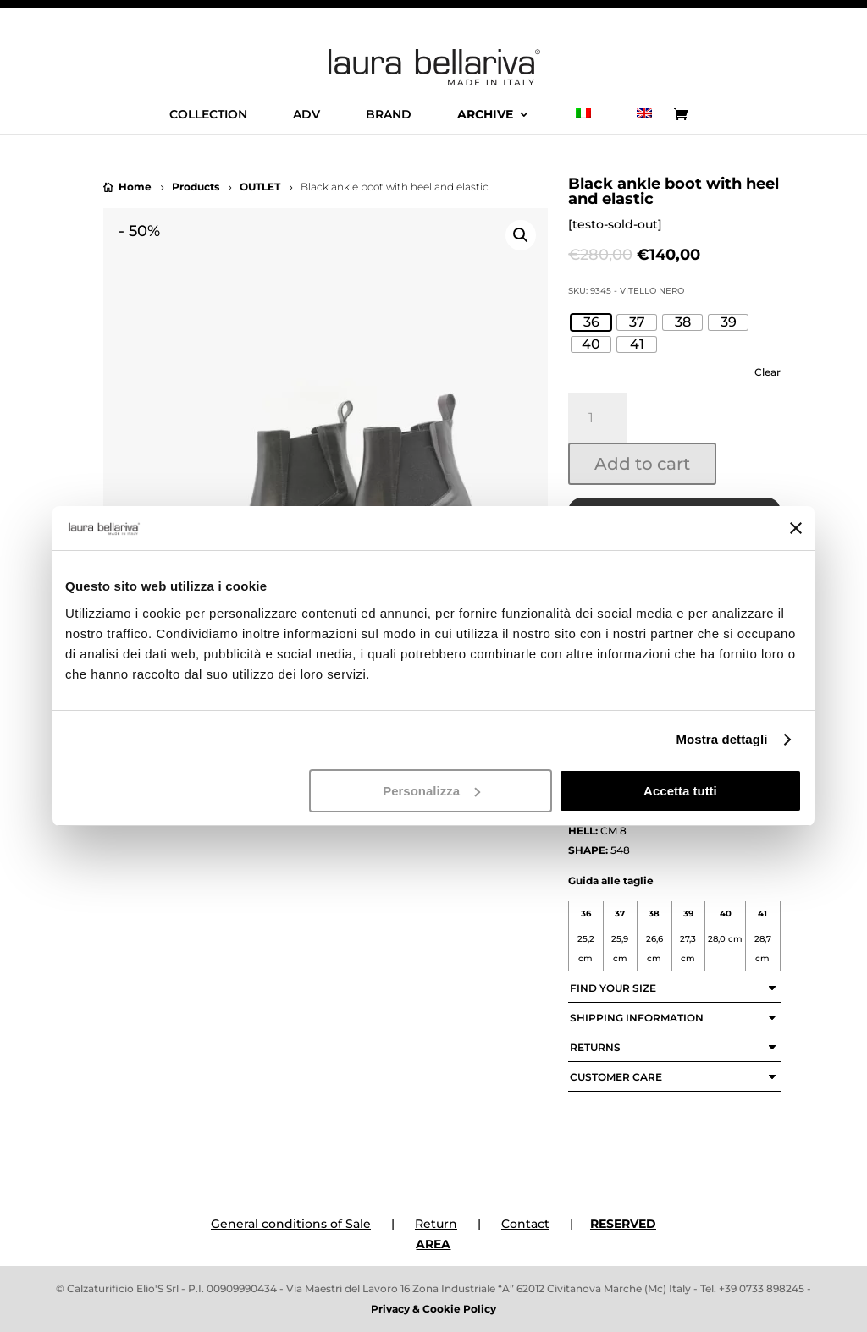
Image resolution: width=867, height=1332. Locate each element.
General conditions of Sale (291, 1223)
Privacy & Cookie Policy (433, 1308)
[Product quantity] (597, 418)
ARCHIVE (485, 115)
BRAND (388, 115)
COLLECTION (208, 115)
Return (436, 1223)
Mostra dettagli (721, 739)
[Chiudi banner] (796, 528)
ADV (306, 115)
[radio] (591, 322)
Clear (767, 372)
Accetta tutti (680, 791)
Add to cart (642, 464)
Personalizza (431, 791)
